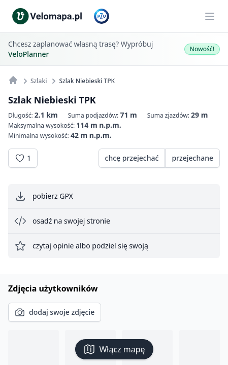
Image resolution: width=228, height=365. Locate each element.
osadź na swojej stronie (62, 221)
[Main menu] (210, 16)
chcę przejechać (132, 158)
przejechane (192, 158)
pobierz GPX (43, 196)
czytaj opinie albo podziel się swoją (81, 246)
